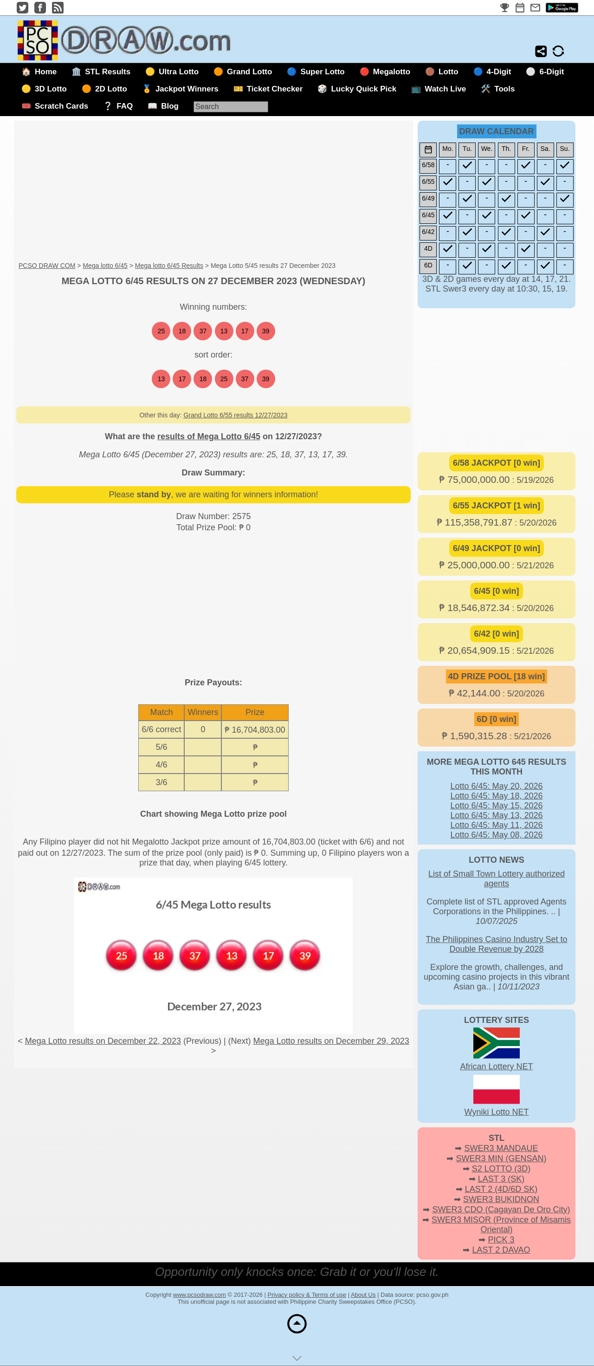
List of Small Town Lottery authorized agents (496, 878)
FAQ (124, 106)
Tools (504, 89)
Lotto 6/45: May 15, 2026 (496, 805)
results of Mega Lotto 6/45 (208, 436)
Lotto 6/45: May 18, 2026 (496, 795)
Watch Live (445, 89)
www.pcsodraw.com (199, 1294)
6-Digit (551, 71)
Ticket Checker (275, 89)
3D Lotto (51, 89)
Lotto (448, 71)
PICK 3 (501, 1239)
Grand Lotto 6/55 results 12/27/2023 (235, 415)
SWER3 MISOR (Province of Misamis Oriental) (501, 1224)
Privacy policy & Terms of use (307, 1294)
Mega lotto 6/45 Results (169, 265)
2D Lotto (111, 89)
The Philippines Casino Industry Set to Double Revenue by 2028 (496, 944)
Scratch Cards (61, 106)
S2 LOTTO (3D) (501, 1168)
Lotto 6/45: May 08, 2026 (496, 834)
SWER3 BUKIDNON (501, 1199)
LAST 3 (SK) (501, 1179)
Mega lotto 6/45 (105, 265)
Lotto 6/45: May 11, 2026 (496, 825)
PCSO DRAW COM (47, 265)
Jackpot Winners (187, 89)
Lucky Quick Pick (363, 89)
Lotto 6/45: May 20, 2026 (496, 786)
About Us (363, 1294)
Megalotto (391, 71)
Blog (170, 106)
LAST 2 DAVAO (501, 1250)
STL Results (107, 71)
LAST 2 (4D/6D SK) (501, 1189)
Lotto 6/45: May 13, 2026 (496, 815)
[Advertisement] (213, 192)
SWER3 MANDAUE (501, 1148)
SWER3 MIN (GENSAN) (501, 1158)
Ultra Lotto (179, 71)
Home (46, 71)
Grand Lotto (249, 71)
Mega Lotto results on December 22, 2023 (103, 1041)
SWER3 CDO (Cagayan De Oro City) (501, 1209)
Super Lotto (322, 71)
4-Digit (499, 71)
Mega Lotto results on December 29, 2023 (331, 1041)
